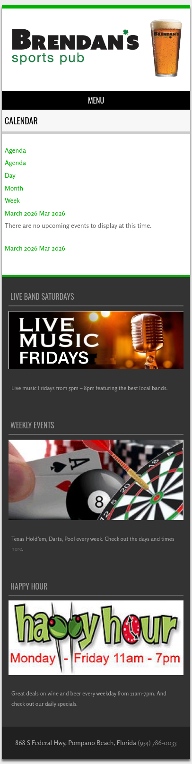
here (16, 548)
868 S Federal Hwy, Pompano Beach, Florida (75, 742)
